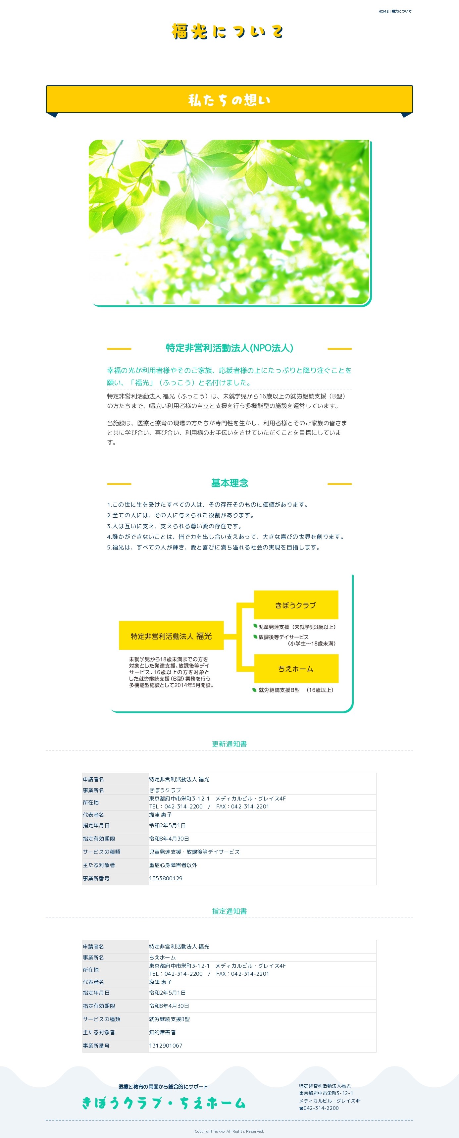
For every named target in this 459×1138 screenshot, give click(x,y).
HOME (383, 11)
